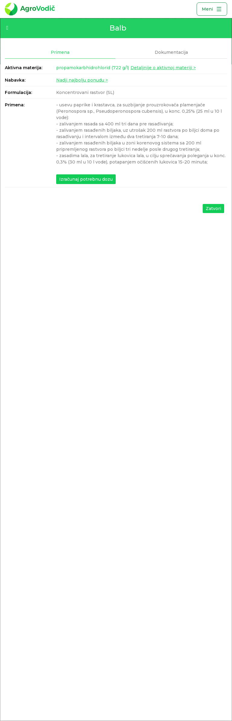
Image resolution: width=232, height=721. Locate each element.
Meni (212, 9)
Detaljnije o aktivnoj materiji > (163, 67)
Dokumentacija (171, 52)
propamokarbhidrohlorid (92, 67)
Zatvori (213, 208)
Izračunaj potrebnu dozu (86, 179)
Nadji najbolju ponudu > (82, 80)
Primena (60, 52)
